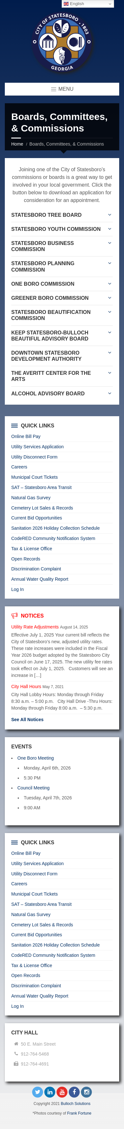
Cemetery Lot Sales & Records (42, 507)
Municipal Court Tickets (34, 477)
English (74, 3)
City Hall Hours (26, 686)
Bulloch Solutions (75, 1103)
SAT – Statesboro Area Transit (41, 487)
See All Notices (27, 719)
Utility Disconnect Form (34, 456)
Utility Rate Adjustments (35, 626)
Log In (17, 589)
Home (17, 144)
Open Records (25, 558)
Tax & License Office (31, 548)
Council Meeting (33, 787)
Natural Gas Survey (30, 497)
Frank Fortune (79, 1113)
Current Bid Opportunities (36, 517)
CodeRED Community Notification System (53, 538)
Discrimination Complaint (36, 568)
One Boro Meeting (35, 758)
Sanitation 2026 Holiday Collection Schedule (55, 528)
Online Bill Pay (25, 436)
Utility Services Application (37, 446)
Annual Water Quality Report (39, 579)
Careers (19, 466)
